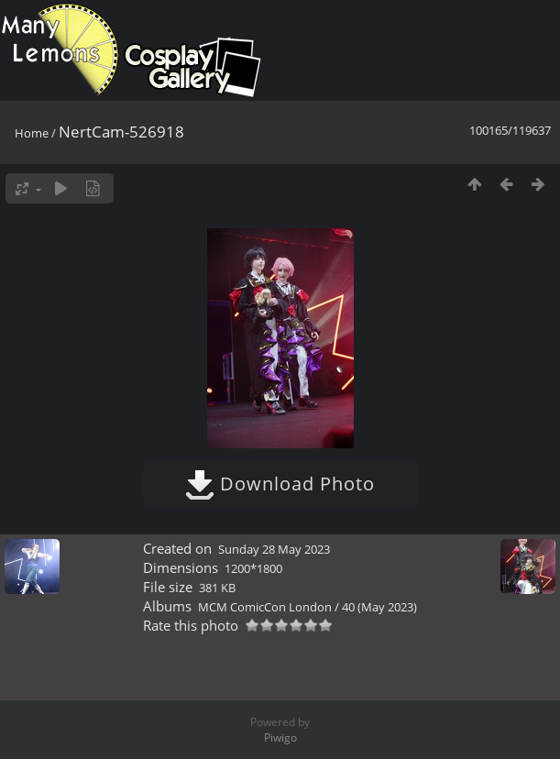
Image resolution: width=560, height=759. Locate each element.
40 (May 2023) (379, 607)
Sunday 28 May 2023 (274, 549)
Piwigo (280, 737)
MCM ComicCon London (265, 607)
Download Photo (280, 483)
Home (32, 133)
